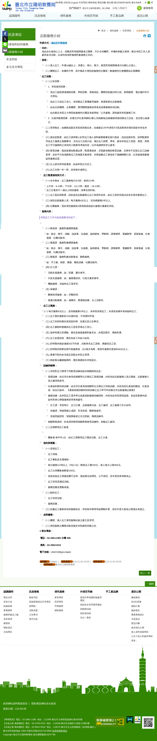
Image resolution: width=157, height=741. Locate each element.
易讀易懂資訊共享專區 (40, 601)
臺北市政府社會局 (122, 2)
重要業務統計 (137, 614)
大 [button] (152, 2)
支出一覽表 (85, 617)
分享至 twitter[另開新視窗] (5, 39)
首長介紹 (8, 601)
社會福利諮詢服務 (17, 44)
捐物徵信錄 (85, 609)
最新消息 (33, 597)
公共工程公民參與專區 (142, 636)
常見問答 (83, 2)
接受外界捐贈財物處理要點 (91, 599)
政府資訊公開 (137, 627)
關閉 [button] (151, 584)
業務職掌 (8, 610)
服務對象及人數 (11, 614)
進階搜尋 (148, 8)
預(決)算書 (136, 601)
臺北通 (110, 2)
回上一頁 (145, 573)
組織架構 (8, 606)
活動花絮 (33, 610)
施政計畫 (135, 606)
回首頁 (67, 2)
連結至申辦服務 (59, 43)
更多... (134, 640)
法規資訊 (135, 619)
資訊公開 (142, 15)
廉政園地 (135, 597)
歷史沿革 (8, 597)
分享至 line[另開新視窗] (5, 44)
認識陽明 (14, 15)
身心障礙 (106, 8)
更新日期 (8, 708)
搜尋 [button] (139, 8)
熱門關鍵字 (75, 8)
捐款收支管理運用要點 (91, 604)
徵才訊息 (33, 619)
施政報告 (135, 610)
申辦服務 (59, 606)
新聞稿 (32, 606)
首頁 (103, 30)
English (74, 3)
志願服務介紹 (14, 51)
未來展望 (8, 619)
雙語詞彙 (101, 2)
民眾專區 (15, 35)
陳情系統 (92, 2)
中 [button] (148, 2)
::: (1, 1)
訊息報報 (40, 15)
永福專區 (8, 632)
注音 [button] (149, 36)
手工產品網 (117, 15)
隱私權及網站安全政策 (43, 703)
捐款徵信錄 (85, 613)
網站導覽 (59, 2)
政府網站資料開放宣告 (15, 703)
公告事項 (33, 614)
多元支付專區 (14, 66)
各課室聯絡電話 (59, 731)
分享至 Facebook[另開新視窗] (5, 33)
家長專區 (59, 597)
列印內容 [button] (145, 36)
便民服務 (65, 15)
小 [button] (145, 2)
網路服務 (59, 610)
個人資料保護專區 (139, 632)
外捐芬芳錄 (91, 15)
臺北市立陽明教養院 (29, 6)
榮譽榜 (7, 623)
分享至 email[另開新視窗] (5, 50)
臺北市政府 (136, 2)
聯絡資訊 (8, 627)
